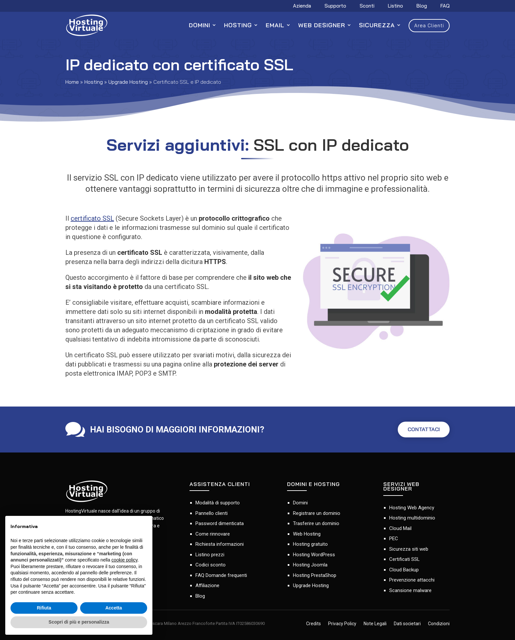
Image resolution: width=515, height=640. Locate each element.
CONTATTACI (420, 429)
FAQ (445, 6)
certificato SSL (92, 218)
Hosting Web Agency (411, 508)
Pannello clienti (211, 513)
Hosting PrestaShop (314, 575)
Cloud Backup (404, 570)
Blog (421, 6)
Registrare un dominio (316, 513)
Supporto (335, 6)
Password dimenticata (219, 523)
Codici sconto (210, 565)
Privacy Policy (342, 624)
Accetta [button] (113, 607)
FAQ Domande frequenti (221, 575)
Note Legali (375, 624)
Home (72, 81)
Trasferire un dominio (316, 523)
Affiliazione (207, 585)
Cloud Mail (400, 528)
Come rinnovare (212, 534)
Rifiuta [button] (44, 607)
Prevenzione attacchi (412, 580)
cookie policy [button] (124, 560)
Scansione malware (410, 590)
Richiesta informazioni (219, 544)
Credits (313, 624)
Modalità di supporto (217, 503)
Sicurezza (377, 25)
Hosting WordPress (314, 555)
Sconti (367, 6)
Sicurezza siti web (408, 549)
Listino (395, 6)
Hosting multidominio (412, 518)
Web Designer (321, 25)
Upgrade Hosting (128, 81)
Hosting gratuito (310, 544)
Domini (199, 25)
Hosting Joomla (310, 565)
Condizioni (439, 624)
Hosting (238, 25)
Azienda (302, 6)
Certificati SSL (404, 559)
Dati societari (407, 624)
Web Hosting (307, 534)
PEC (393, 538)
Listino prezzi (209, 555)
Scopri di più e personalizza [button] (79, 622)
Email (275, 25)
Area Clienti (429, 25)
